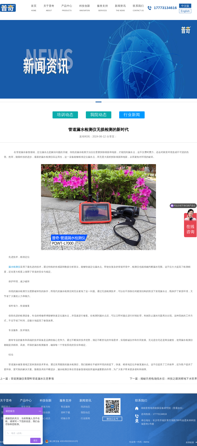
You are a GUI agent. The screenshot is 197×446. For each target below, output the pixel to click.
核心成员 (45, 418)
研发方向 (45, 406)
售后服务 (65, 406)
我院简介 (6, 406)
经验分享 (65, 418)
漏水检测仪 (14, 267)
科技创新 (45, 412)
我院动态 (85, 412)
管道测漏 (25, 406)
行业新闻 (85, 418)
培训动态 (85, 406)
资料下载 (65, 412)
